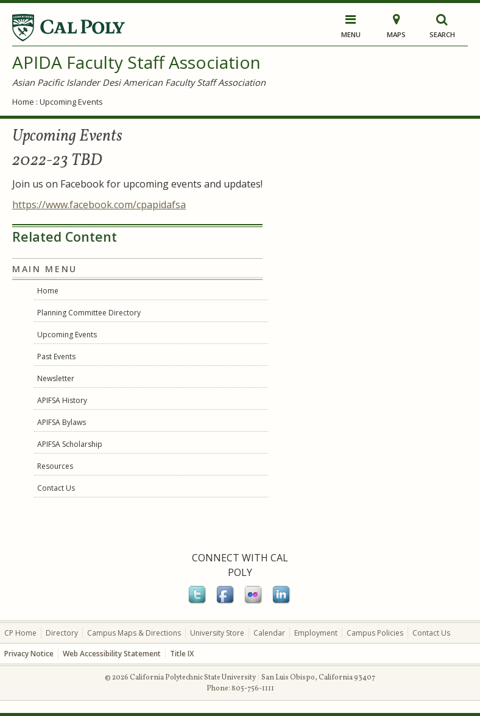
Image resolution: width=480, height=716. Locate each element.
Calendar (269, 633)
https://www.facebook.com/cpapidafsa (99, 204)
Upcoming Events (71, 101)
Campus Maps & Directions (134, 633)
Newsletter (55, 378)
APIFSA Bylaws (61, 422)
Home (23, 101)
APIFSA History (62, 400)
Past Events (56, 356)
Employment (315, 633)
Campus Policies (375, 633)
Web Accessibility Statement (112, 653)
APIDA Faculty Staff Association (136, 62)
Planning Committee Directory (89, 312)
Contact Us (56, 488)
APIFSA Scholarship (69, 444)
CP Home (20, 633)
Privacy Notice (29, 653)
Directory (62, 633)
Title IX (182, 653)
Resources (55, 466)
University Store (217, 633)
